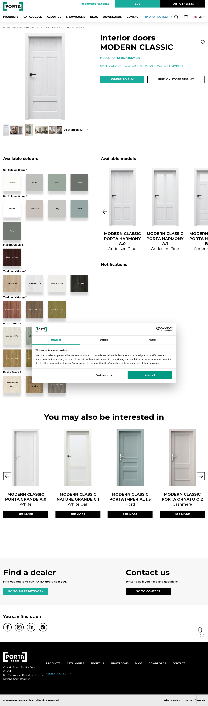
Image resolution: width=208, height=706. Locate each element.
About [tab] (152, 339)
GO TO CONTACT (148, 591)
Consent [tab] (56, 339)
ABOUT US (54, 16)
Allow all (150, 375)
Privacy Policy (172, 700)
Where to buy (122, 79)
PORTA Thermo (182, 3)
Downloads (112, 16)
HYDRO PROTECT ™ (158, 16)
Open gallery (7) (75, 129)
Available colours (139, 66)
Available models (170, 66)
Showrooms (75, 16)
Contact (133, 16)
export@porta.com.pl (95, 3)
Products (11, 16)
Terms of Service (195, 700)
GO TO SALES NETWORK (25, 591)
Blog (94, 16)
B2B (138, 3)
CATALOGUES (32, 16)
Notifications (110, 66)
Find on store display (176, 79)
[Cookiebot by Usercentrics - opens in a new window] (159, 329)
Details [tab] (104, 339)
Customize (104, 375)
